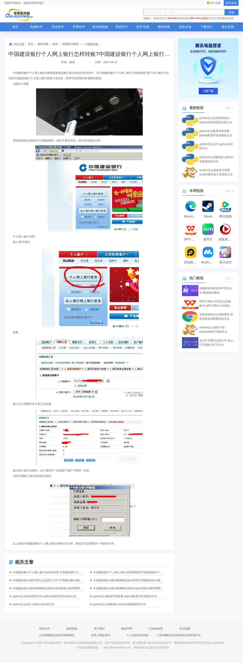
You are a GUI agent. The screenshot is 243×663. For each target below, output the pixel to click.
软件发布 (231, 2)
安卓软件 (57, 26)
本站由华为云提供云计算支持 (151, 647)
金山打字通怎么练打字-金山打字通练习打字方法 (216, 342)
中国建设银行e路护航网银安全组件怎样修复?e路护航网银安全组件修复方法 (47, 588)
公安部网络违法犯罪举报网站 (56, 635)
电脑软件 (36, 26)
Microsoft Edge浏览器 (191, 216)
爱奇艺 (205, 18)
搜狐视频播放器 (226, 239)
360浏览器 (183, 18)
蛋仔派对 (225, 262)
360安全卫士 (160, 18)
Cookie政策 (156, 628)
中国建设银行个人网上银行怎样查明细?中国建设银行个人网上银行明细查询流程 (128, 572)
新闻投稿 (71, 628)
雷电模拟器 (191, 262)
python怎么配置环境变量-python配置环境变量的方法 (125, 596)
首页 (15, 26)
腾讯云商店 (228, 18)
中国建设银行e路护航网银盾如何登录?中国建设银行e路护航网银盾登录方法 (128, 580)
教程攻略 (164, 26)
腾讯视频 (225, 216)
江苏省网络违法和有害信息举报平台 (179, 635)
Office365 (172, 18)
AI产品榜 (215, 2)
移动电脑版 (100, 26)
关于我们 (99, 628)
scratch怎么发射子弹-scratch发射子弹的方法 (213, 329)
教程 (55, 44)
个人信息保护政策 (137, 635)
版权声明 (126, 628)
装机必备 (185, 26)
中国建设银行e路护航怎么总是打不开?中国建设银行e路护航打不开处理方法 (47, 580)
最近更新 (228, 26)
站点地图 (184, 628)
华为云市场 (216, 18)
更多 (230, 107)
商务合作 (44, 628)
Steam (208, 216)
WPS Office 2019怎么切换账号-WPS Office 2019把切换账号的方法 (215, 304)
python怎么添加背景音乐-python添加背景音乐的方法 (44, 596)
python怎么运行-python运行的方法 (33, 604)
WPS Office (196, 18)
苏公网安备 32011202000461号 (152, 642)
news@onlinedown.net (117, 647)
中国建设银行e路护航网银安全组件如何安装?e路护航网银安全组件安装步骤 (128, 588)
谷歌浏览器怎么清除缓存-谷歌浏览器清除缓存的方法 (216, 316)
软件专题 (143, 26)
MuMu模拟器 (209, 262)
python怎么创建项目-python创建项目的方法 (119, 604)
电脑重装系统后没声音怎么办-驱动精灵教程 (215, 290)
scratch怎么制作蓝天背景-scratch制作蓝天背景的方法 (216, 172)
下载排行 (206, 26)
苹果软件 (79, 26)
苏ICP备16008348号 (117, 642)
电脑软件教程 (70, 44)
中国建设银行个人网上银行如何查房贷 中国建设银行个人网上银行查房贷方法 (47, 572)
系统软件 (121, 26)
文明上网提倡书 (100, 635)
